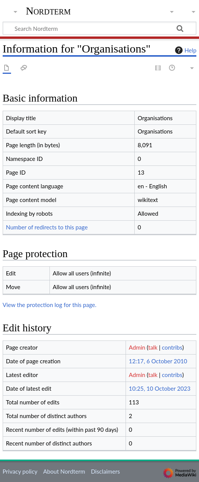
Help (184, 50)
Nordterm (48, 11)
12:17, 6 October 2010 (158, 361)
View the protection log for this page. (50, 304)
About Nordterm (64, 471)
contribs (172, 347)
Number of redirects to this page (47, 227)
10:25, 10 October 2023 (160, 388)
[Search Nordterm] (99, 28)
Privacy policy (20, 471)
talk (153, 347)
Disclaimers (105, 471)
